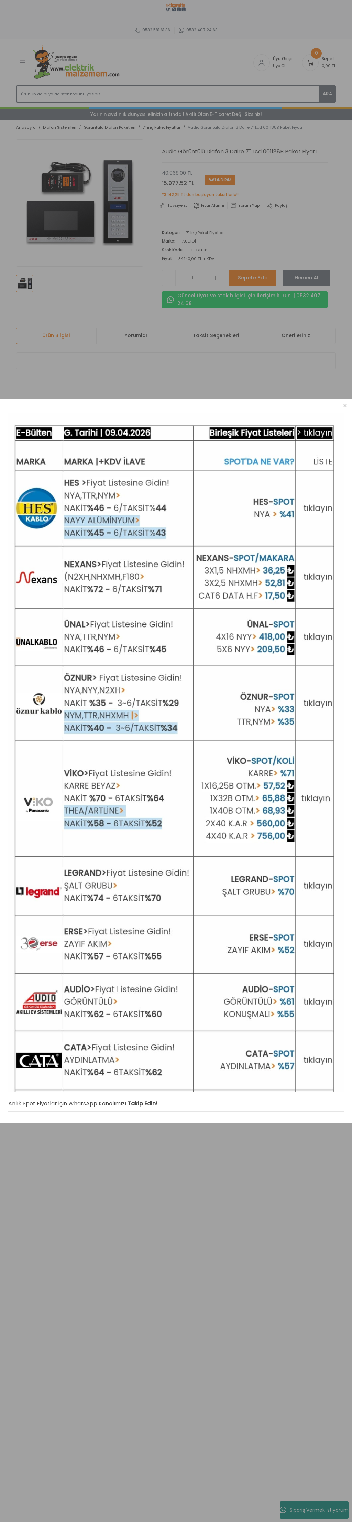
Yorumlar (136, 335)
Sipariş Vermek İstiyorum (314, 1510)
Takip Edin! (135, 1501)
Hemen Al (306, 277)
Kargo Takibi (94, 683)
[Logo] (77, 62)
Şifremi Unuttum (35, 673)
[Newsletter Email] (93, 588)
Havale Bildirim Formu (105, 673)
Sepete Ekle (252, 277)
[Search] (176, 94)
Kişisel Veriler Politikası (170, 691)
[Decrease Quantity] (168, 278)
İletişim (88, 652)
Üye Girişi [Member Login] (282, 59)
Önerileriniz (296, 335)
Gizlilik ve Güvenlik (165, 670)
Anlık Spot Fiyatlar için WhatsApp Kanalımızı (59, 1501)
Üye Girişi (26, 663)
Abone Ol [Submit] (149, 588)
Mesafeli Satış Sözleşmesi (160, 656)
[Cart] (310, 62)
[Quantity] (192, 278)
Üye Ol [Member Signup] (279, 65)
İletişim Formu (96, 663)
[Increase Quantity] (215, 278)
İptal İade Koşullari (165, 680)
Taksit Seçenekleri (216, 335)
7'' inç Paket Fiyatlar (205, 232)
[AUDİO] (188, 241)
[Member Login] (261, 62)
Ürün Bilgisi (56, 335)
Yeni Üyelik (28, 652)
